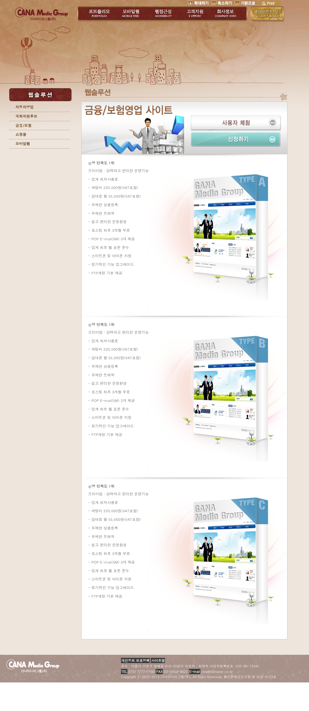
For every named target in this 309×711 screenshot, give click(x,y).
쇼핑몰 (20, 134)
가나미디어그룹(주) (41, 15)
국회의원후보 (26, 116)
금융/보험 (23, 125)
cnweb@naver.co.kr (210, 671)
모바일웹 (22, 143)
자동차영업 (24, 106)
